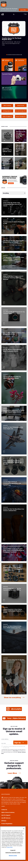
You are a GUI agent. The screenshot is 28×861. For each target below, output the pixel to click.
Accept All (12, 850)
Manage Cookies (13, 855)
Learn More (23, 10)
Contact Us (4, 809)
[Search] (13, 14)
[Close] (23, 828)
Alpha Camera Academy (7, 812)
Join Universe (5, 818)
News (3, 820)
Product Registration (6, 823)
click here (19, 752)
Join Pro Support (5, 815)
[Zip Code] (6, 743)
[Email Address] (6, 739)
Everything (6, 193)
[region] (13, 843)
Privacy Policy (15, 750)
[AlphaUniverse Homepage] (2, 14)
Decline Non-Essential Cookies (13, 852)
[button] (25, 14)
